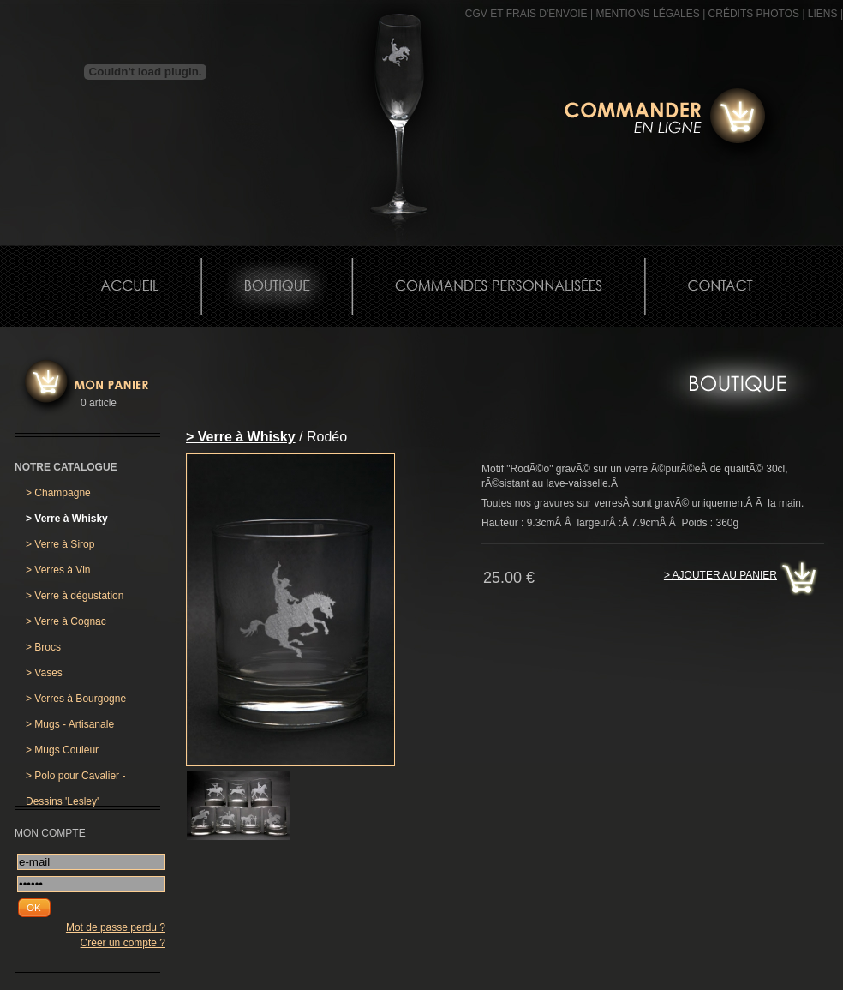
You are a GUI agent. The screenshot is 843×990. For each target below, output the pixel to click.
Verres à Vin (58, 570)
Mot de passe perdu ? (115, 927)
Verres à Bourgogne (76, 699)
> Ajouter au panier (720, 575)
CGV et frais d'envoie (526, 14)
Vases (44, 673)
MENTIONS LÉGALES (647, 14)
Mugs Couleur (62, 750)
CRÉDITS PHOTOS (753, 14)
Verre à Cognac (66, 621)
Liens (823, 14)
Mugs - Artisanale (70, 724)
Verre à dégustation (74, 596)
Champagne (58, 493)
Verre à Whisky (67, 519)
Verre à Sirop (60, 544)
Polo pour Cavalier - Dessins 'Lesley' (75, 779)
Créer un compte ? (123, 943)
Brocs (43, 647)
